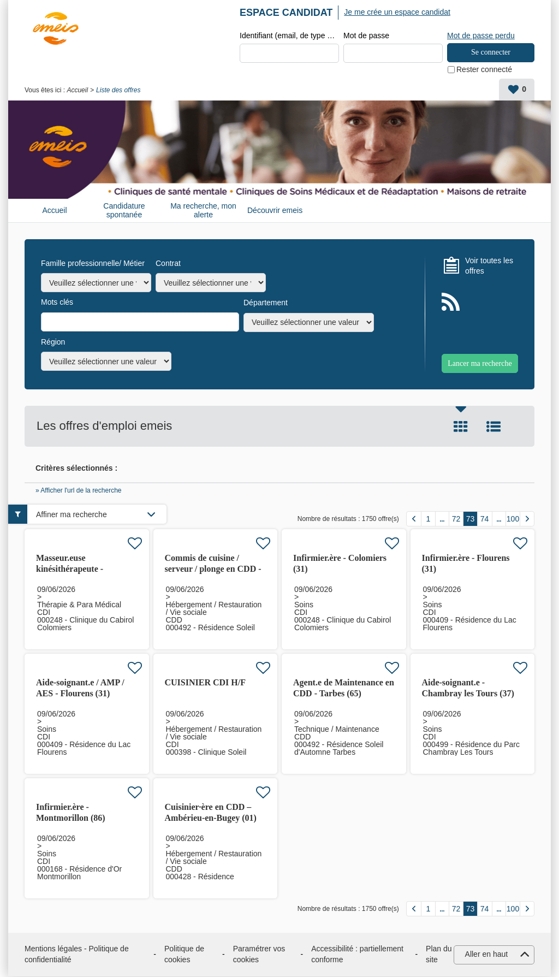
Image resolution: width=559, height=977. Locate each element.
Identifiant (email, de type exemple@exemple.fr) (289, 36)
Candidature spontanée (124, 211)
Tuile (461, 427)
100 (513, 519)
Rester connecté (484, 70)
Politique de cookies (184, 954)
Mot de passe (366, 36)
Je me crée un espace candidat (397, 12)
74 (484, 519)
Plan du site (438, 954)
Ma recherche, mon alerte (203, 211)
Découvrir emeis (274, 210)
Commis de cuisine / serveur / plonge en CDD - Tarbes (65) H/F (213, 569)
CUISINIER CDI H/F (205, 683)
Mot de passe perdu (481, 35)
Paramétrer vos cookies (259, 954)
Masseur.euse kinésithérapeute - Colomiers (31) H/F (72, 569)
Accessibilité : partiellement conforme (357, 954)
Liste (493, 427)
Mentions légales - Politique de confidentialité (77, 954)
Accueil (77, 90)
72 (456, 519)
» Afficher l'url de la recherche (78, 491)
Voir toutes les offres (489, 266)
